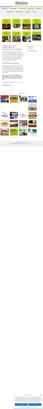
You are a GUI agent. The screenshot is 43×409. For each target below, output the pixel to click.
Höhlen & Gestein (13, 8)
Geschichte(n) (38, 8)
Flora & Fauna (27, 11)
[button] (40, 395)
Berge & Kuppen (5, 8)
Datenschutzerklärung (29, 407)
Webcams (34, 11)
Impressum (35, 407)
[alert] (33, 51)
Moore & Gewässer (22, 8)
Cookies (31, 143)
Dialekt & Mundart (10, 11)
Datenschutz (27, 143)
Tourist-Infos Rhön (18, 82)
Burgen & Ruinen (31, 8)
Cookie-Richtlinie (22, 407)
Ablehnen (35, 404)
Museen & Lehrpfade (19, 11)
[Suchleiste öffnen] (21, 15)
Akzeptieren (21, 404)
